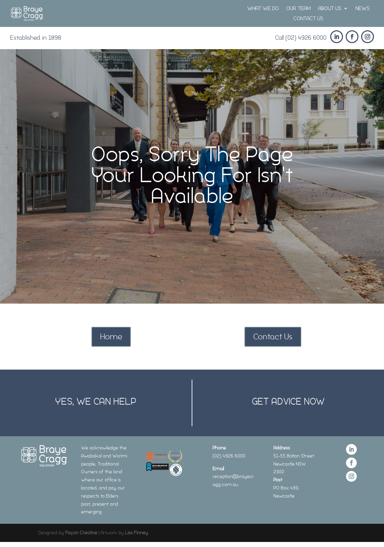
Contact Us (273, 336)
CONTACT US (308, 19)
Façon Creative (81, 532)
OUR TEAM (298, 8)
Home (111, 336)
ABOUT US (329, 8)
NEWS (362, 8)
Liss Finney (136, 532)
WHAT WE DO (263, 8)
